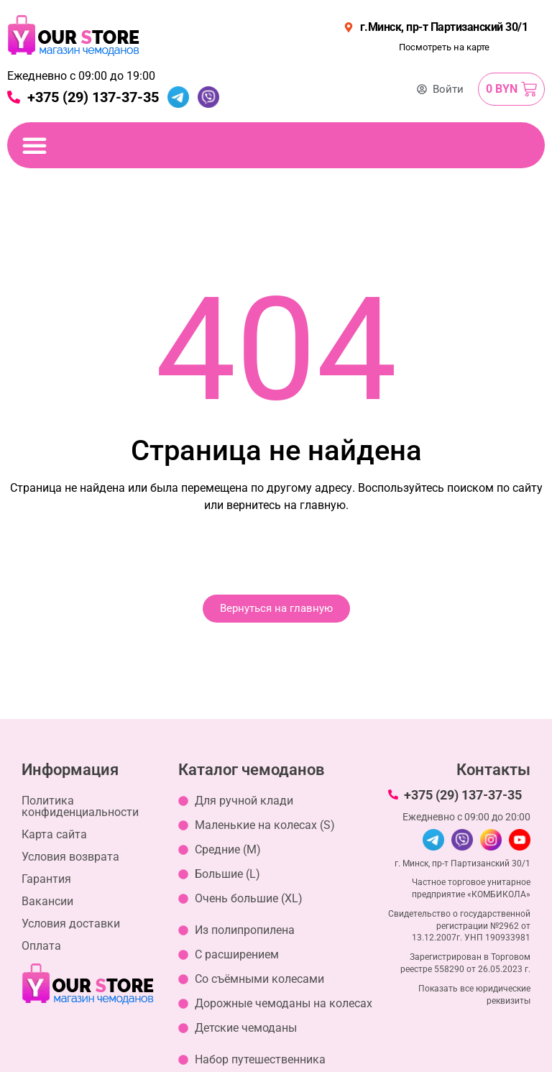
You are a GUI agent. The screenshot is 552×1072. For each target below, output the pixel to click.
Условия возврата (70, 856)
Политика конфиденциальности (80, 806)
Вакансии (47, 901)
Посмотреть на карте (444, 47)
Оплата (41, 946)
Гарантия (46, 879)
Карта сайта (54, 834)
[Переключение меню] (34, 145)
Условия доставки (71, 923)
